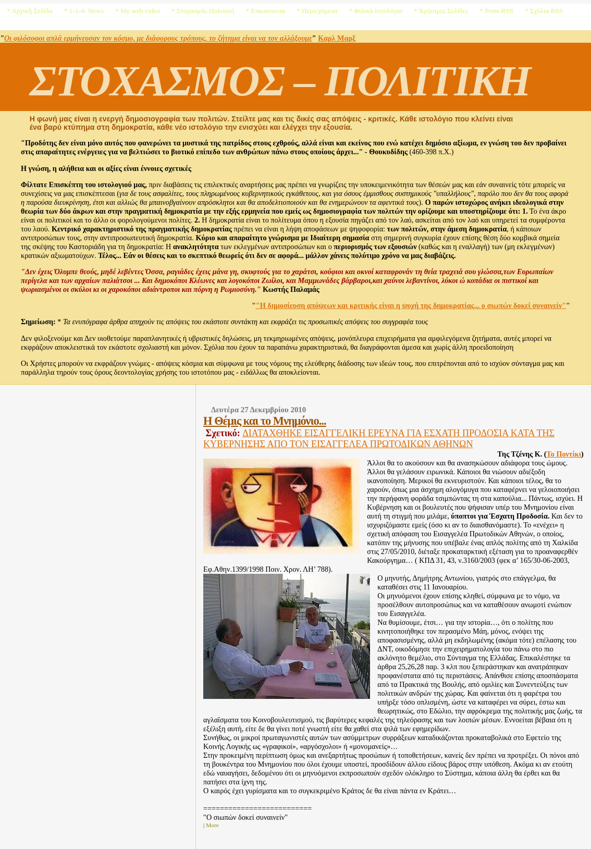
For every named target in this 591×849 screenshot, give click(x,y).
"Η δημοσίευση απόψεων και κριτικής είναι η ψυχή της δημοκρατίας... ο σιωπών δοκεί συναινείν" (411, 305)
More (212, 825)
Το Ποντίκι (564, 454)
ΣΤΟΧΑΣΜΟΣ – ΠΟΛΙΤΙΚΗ (280, 81)
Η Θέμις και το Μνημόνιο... (264, 420)
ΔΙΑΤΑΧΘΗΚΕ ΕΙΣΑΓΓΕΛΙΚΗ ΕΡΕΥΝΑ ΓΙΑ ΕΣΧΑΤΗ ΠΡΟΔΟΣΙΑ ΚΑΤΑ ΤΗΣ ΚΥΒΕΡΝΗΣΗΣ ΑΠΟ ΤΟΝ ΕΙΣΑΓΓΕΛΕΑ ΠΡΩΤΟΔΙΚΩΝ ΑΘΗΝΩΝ (379, 438)
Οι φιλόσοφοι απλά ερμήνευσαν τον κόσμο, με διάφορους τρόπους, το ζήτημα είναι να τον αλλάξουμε (158, 38)
